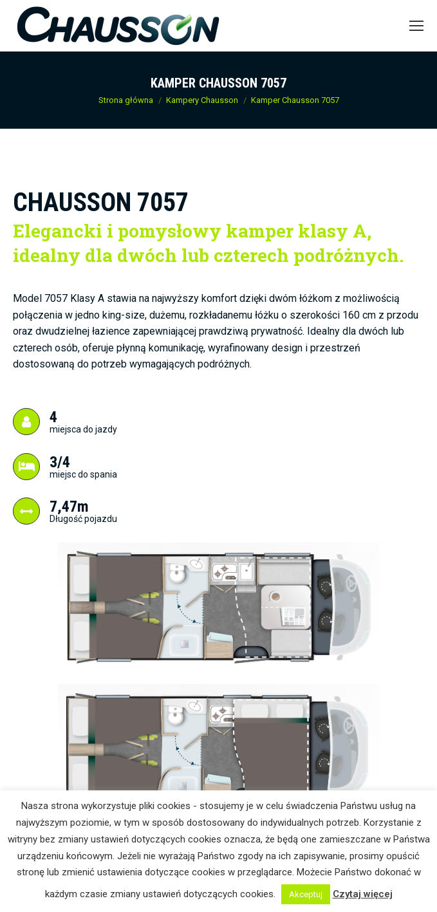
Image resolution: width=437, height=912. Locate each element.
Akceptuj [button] (305, 894)
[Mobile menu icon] (416, 25)
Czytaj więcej (363, 894)
